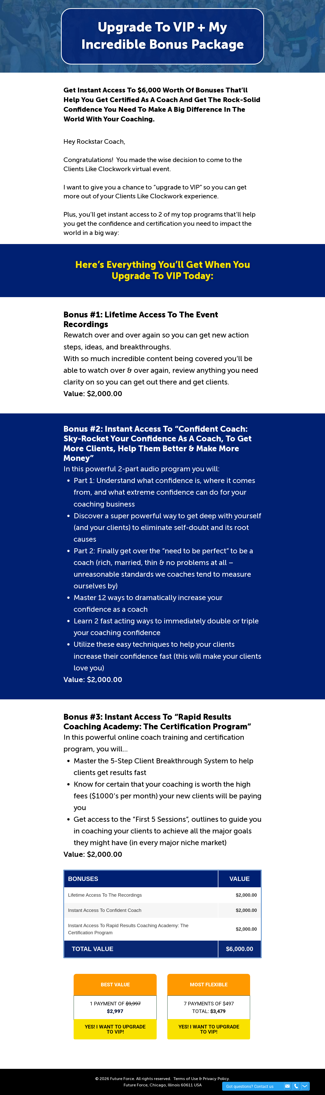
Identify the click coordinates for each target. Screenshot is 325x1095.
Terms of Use (185, 1078)
